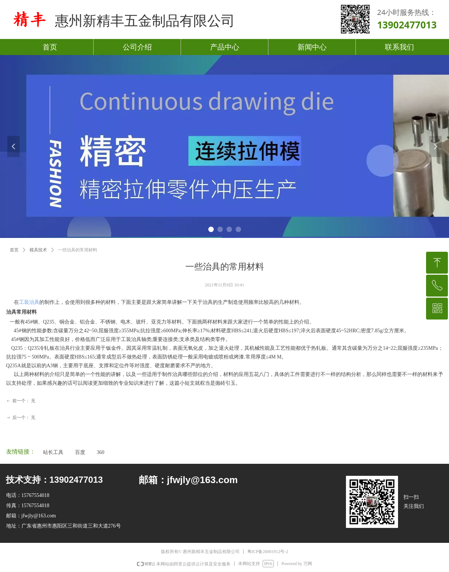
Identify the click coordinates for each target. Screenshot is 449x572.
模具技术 (38, 249)
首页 (14, 249)
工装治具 (29, 302)
